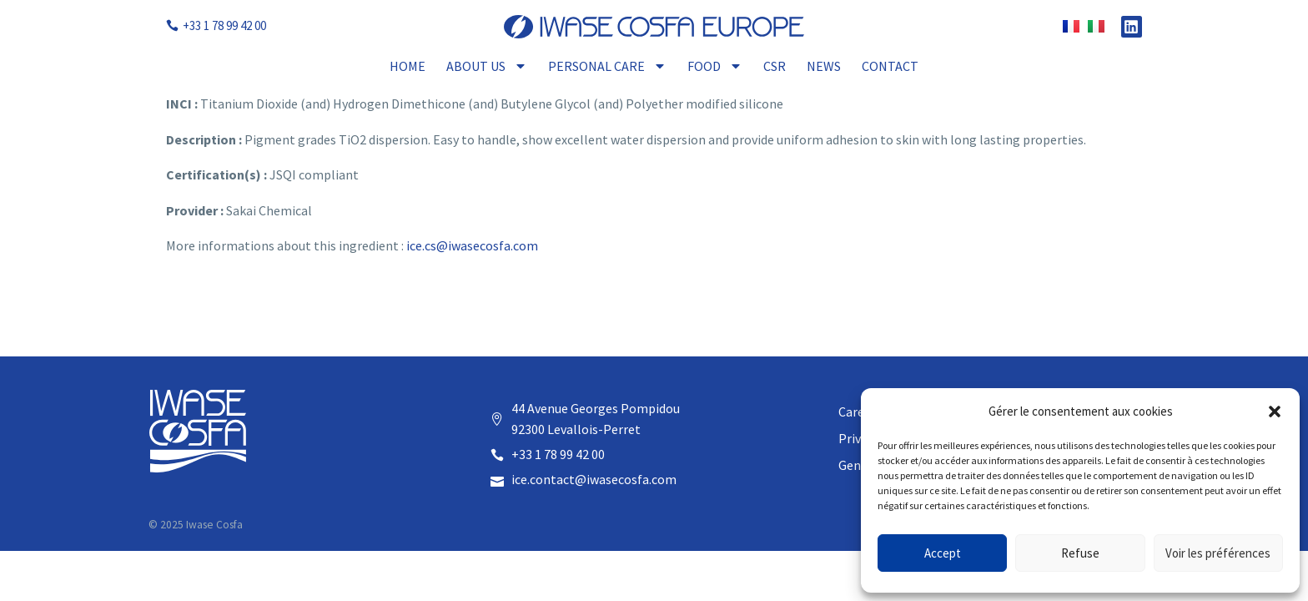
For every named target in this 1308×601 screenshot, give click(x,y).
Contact (890, 66)
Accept (942, 553)
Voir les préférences (1217, 553)
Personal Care (607, 66)
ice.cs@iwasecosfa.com (472, 245)
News (824, 66)
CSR (774, 66)
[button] (1274, 411)
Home (407, 66)
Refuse (1080, 553)
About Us (486, 66)
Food (714, 66)
